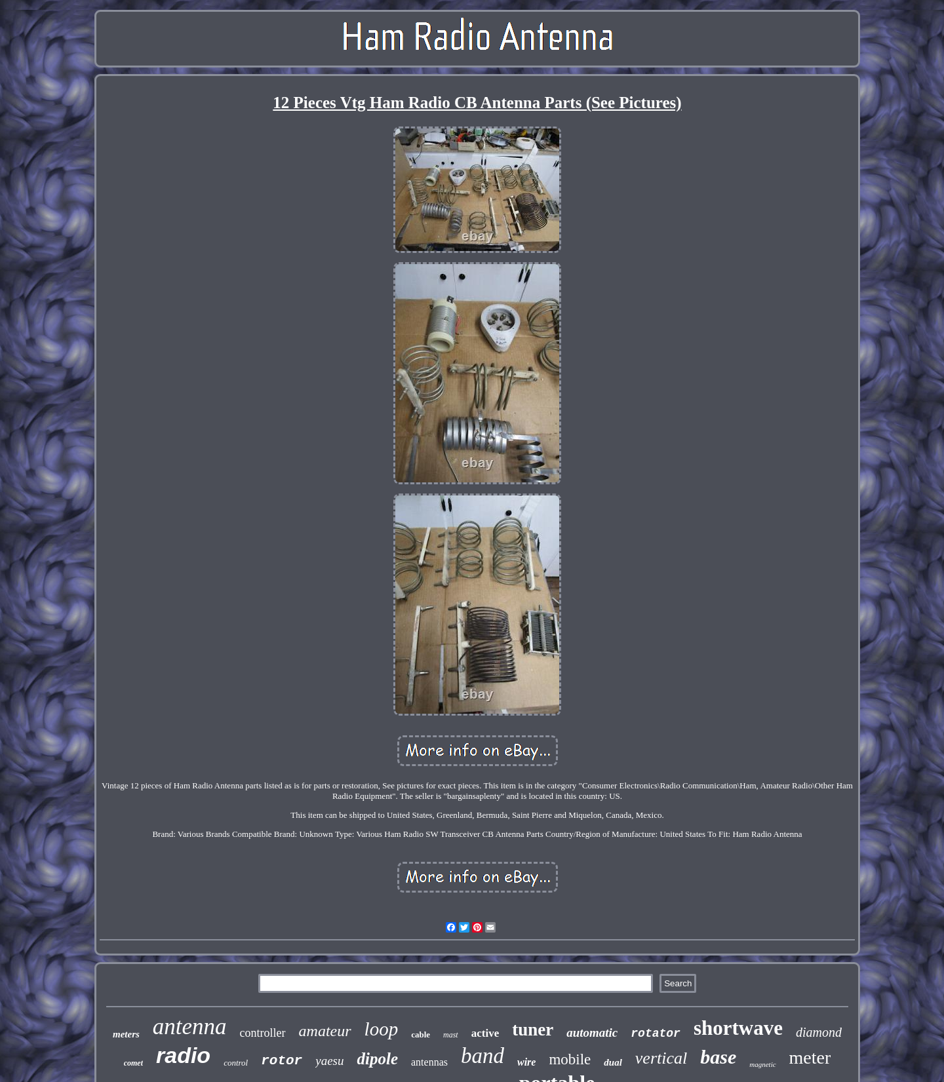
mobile (570, 1059)
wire (526, 1062)
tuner (532, 1029)
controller (263, 1032)
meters (126, 1034)
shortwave (738, 1027)
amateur (325, 1030)
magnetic (762, 1064)
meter (810, 1057)
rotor (281, 1060)
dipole (377, 1059)
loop (381, 1028)
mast (450, 1034)
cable (420, 1034)
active (485, 1033)
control (236, 1063)
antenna (190, 1026)
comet (133, 1063)
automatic (592, 1032)
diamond (819, 1032)
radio (183, 1055)
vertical (661, 1058)
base (718, 1057)
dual (613, 1062)
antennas (429, 1062)
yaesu (329, 1061)
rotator (655, 1033)
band (482, 1056)
